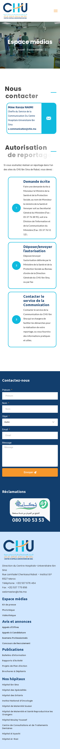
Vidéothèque (9, 615)
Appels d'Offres (10, 627)
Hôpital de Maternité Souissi (17, 706)
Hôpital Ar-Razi (10, 739)
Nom (5, 403)
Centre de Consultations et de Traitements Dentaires (25, 727)
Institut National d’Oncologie (17, 700)
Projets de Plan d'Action (14, 666)
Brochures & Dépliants (14, 671)
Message (6, 442)
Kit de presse (9, 604)
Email (5, 429)
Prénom (6, 390)
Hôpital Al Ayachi (11, 733)
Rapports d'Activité (12, 660)
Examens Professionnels (15, 638)
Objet (5, 416)
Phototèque (8, 610)
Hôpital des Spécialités (14, 690)
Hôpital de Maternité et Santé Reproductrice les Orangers (27, 713)
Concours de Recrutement (16, 643)
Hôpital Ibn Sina (10, 684)
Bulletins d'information (14, 655)
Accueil (21, 49)
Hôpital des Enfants (12, 695)
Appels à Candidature (14, 632)
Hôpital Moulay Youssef (14, 719)
